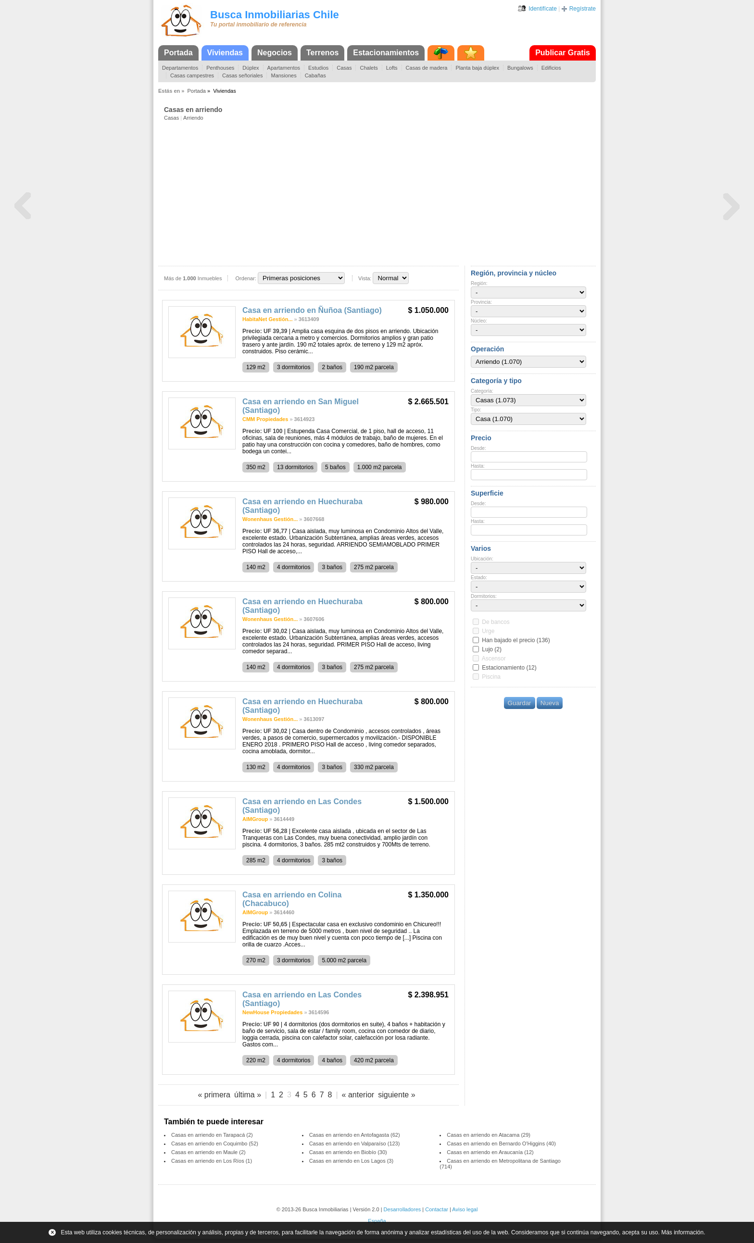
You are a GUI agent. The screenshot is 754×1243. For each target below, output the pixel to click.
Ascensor (494, 658)
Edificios (551, 68)
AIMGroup (255, 819)
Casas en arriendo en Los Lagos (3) (351, 1161)
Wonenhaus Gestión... (270, 519)
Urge (488, 631)
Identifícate (542, 8)
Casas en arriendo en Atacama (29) (488, 1135)
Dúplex (250, 68)
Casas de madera (427, 68)
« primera (214, 1095)
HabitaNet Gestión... (267, 319)
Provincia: (481, 302)
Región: (479, 283)
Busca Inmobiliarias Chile (274, 15)
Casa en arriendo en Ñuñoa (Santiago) (312, 310)
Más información (682, 1232)
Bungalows (520, 68)
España (377, 1221)
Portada (178, 53)
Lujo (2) (492, 649)
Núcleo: (479, 320)
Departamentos (180, 68)
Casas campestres (192, 75)
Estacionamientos (386, 53)
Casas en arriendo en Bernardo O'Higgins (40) (501, 1143)
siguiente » (396, 1095)
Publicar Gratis (562, 53)
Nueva (549, 703)
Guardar (519, 703)
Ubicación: (482, 558)
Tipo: (476, 409)
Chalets (368, 68)
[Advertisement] (380, 192)
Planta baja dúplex (477, 68)
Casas (344, 68)
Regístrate (582, 8)
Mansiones (283, 75)
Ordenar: (246, 278)
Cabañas (315, 75)
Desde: (478, 448)
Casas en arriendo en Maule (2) (208, 1152)
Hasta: (478, 466)
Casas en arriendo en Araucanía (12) (490, 1152)
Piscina (491, 676)
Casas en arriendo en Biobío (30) (348, 1152)
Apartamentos (283, 68)
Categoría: (482, 391)
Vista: (364, 278)
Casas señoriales (242, 75)
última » (247, 1095)
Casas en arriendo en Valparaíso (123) (354, 1143)
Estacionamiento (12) (509, 667)
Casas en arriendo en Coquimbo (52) (214, 1143)
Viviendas (225, 53)
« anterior (358, 1095)
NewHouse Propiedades (272, 1012)
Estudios (318, 68)
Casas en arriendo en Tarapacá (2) (212, 1135)
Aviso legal (465, 1209)
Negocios (274, 53)
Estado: (479, 577)
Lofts (392, 68)
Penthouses (220, 68)
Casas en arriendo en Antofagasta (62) (354, 1135)
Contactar (436, 1209)
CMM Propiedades (265, 419)
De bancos (495, 622)
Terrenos (322, 53)
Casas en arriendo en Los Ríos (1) (211, 1161)
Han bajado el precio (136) (516, 640)
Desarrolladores (402, 1209)
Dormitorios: (484, 596)
